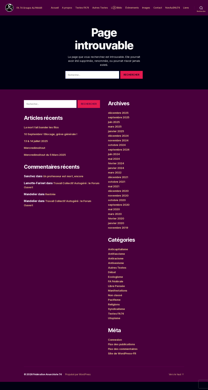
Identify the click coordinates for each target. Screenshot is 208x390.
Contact (166, 9)
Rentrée (50, 202)
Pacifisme (114, 308)
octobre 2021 (117, 189)
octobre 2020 (117, 208)
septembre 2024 (119, 157)
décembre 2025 (118, 121)
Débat (112, 280)
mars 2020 (115, 222)
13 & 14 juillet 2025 (36, 149)
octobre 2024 (117, 153)
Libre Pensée (116, 294)
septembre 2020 (119, 213)
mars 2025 (115, 134)
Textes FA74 (91, 9)
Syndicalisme (117, 317)
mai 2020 (114, 217)
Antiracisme (116, 266)
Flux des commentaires (123, 357)
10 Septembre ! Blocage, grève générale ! (51, 142)
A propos (76, 9)
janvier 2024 (116, 176)
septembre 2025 (119, 125)
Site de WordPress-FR (123, 361)
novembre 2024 (118, 148)
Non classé (115, 303)
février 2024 (116, 171)
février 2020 (116, 226)
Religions (114, 312)
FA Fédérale (116, 289)
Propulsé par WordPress (78, 382)
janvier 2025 (116, 139)
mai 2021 (114, 194)
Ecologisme (116, 285)
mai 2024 (114, 167)
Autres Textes (109, 9)
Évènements (141, 9)
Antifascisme (117, 262)
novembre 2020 (118, 203)
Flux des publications (122, 352)
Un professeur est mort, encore (64, 184)
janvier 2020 (116, 231)
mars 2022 (115, 180)
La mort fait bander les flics (42, 135)
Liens (186, 13)
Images (155, 9)
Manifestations (118, 298)
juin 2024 (114, 162)
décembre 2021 (118, 185)
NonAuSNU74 (181, 9)
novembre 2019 (118, 235)
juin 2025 (114, 130)
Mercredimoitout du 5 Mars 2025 (46, 163)
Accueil (64, 9)
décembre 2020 (118, 199)
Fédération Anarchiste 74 (47, 382)
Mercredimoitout (35, 156)
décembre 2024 (118, 144)
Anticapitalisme (118, 257)
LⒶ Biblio (125, 9)
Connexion (115, 347)
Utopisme (114, 326)
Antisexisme (116, 271)
